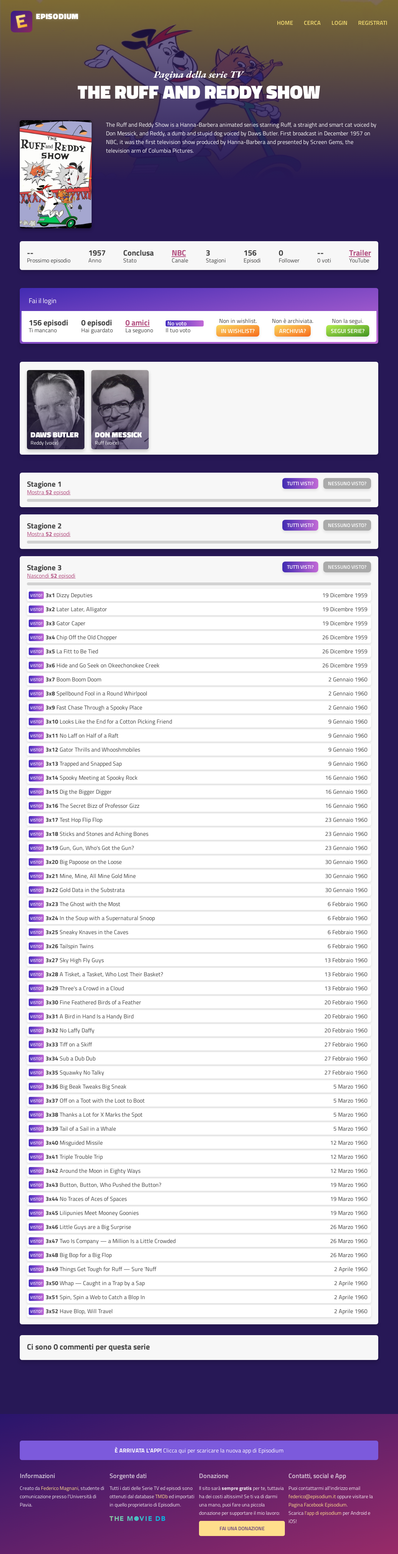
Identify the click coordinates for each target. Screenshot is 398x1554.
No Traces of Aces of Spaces (86, 1198)
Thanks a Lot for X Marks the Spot (94, 1114)
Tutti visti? (300, 483)
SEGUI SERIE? (348, 330)
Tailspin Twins (69, 946)
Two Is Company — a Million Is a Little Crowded (111, 1241)
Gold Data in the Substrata (85, 890)
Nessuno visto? (347, 483)
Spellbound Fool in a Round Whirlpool (96, 693)
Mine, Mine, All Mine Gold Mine (91, 875)
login (49, 300)
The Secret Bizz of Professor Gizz (92, 805)
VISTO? (36, 595)
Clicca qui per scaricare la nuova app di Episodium (199, 1450)
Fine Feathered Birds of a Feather (93, 1002)
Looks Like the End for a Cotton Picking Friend (109, 721)
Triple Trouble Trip (74, 1156)
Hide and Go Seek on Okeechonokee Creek (102, 665)
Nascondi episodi (51, 575)
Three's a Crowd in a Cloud (85, 988)
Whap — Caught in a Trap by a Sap (95, 1283)
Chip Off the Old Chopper (81, 637)
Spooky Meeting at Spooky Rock (92, 777)
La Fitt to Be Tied (72, 651)
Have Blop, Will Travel (79, 1311)
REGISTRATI (372, 22)
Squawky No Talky (75, 1072)
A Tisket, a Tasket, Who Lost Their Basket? (104, 974)
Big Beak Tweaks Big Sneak (86, 1086)
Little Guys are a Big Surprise (88, 1226)
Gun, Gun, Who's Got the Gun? (90, 847)
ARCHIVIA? (292, 330)
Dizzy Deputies (69, 595)
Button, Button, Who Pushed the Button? (103, 1184)
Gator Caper (65, 623)
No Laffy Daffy (70, 1030)
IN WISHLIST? (238, 330)
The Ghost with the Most (83, 904)
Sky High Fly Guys (75, 960)
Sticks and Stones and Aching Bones (97, 833)
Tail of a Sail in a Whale (81, 1128)
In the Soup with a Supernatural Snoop (100, 918)
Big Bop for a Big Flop (79, 1255)
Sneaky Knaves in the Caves (87, 932)
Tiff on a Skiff (69, 1044)
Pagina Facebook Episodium (317, 1505)
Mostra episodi (48, 492)
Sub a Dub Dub (71, 1058)
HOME (285, 22)
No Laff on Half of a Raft (82, 735)
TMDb (161, 1496)
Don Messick (118, 434)
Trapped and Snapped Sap (84, 763)
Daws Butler (55, 434)
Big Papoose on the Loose (84, 861)
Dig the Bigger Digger (79, 791)
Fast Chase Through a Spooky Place (94, 707)
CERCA (312, 22)
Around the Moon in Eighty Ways (93, 1170)
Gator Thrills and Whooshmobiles (93, 749)
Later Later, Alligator (76, 609)
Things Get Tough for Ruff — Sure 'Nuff (101, 1269)
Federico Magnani (59, 1488)
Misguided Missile (74, 1142)
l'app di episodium (323, 1513)
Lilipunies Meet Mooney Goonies (92, 1212)
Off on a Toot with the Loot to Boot (95, 1100)
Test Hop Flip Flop (74, 819)
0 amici (137, 322)
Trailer (360, 253)
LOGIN (339, 22)
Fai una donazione (242, 1528)
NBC (179, 253)
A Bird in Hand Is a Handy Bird (90, 1016)
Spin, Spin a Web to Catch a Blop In (95, 1297)
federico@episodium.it (312, 1496)
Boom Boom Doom (73, 679)
